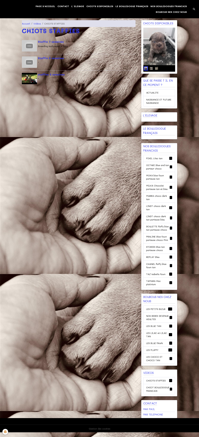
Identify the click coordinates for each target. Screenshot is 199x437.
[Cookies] (5, 432)
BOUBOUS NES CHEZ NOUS (171, 11)
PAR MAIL (149, 413)
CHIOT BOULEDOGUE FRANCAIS (159, 393)
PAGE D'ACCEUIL (45, 6)
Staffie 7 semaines (51, 41)
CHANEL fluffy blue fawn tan (159, 268)
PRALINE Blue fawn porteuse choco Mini (159, 240)
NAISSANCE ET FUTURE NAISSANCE (159, 101)
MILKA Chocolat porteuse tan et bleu (159, 188)
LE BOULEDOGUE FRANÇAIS (131, 6)
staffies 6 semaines (51, 74)
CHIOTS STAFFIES (159, 384)
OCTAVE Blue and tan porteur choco (159, 167)
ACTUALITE (152, 92)
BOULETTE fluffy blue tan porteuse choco (159, 230)
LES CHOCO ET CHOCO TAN (159, 362)
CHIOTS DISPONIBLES (99, 6)
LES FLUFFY (159, 354)
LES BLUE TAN (159, 329)
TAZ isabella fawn (159, 277)
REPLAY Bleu (159, 259)
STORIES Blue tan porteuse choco (159, 251)
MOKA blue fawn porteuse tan (159, 178)
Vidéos (37, 23)
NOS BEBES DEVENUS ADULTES (159, 321)
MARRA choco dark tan (159, 199)
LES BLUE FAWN (159, 347)
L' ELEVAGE (77, 6)
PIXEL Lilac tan (159, 159)
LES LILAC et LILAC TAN (159, 338)
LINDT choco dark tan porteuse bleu (159, 219)
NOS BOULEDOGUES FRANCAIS (169, 6)
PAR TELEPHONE (153, 419)
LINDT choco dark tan (159, 209)
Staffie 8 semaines (51, 57)
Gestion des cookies (99, 432)
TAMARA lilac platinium (159, 285)
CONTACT (63, 6)
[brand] (15, 9)
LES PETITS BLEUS (159, 312)
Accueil (26, 23)
